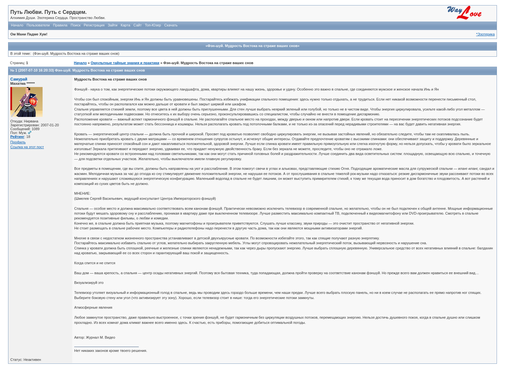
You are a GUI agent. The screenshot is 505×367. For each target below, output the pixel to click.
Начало (17, 25)
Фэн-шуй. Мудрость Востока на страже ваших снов (100, 70)
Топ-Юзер (153, 25)
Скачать (170, 25)
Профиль (18, 142)
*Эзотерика (485, 34)
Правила (60, 25)
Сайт (138, 25)
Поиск (75, 25)
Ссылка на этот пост (27, 147)
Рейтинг (17, 137)
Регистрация (94, 25)
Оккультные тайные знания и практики (125, 63)
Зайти (112, 25)
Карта (125, 25)
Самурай (18, 79)
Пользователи (38, 25)
